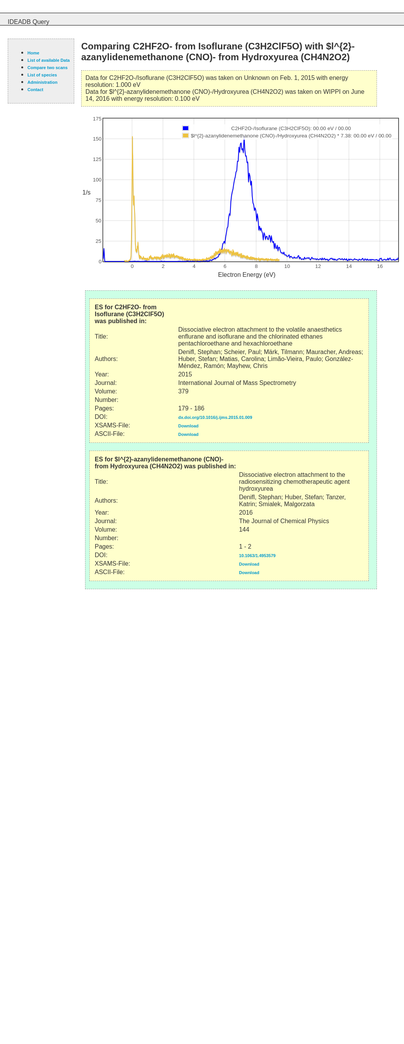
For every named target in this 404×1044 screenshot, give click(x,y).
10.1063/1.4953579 (257, 555)
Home (33, 53)
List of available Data (48, 60)
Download (188, 426)
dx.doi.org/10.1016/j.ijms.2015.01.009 (215, 417)
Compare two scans (47, 67)
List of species (42, 75)
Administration (42, 82)
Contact (35, 89)
